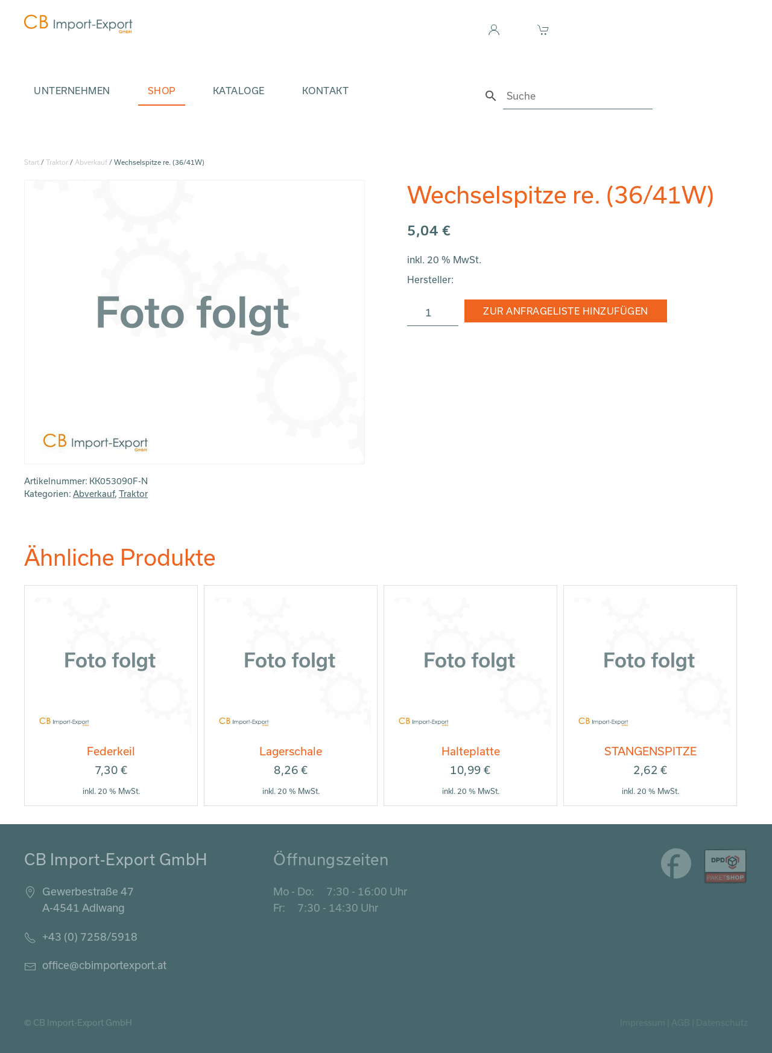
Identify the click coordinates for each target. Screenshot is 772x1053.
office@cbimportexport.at (104, 965)
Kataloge (239, 90)
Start (31, 162)
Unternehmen (72, 90)
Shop (162, 90)
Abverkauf (91, 162)
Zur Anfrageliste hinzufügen (565, 311)
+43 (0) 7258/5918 (90, 936)
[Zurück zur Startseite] (78, 24)
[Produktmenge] (432, 312)
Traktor (57, 162)
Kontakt (325, 90)
